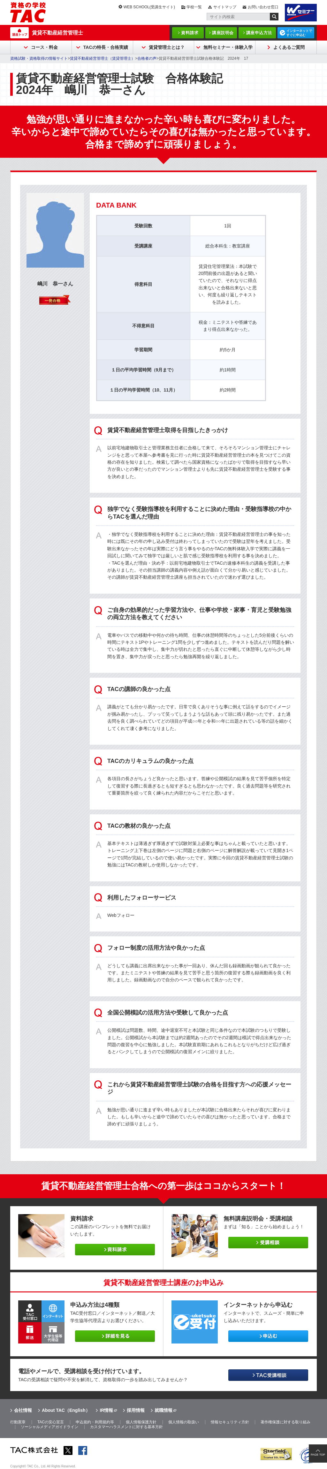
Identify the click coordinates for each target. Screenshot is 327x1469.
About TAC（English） (66, 1410)
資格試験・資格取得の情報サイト (39, 58)
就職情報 (163, 1410)
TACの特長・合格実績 (105, 47)
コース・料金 (44, 47)
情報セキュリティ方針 (230, 1422)
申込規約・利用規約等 (95, 1422)
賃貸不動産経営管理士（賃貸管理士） (102, 58)
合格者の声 (146, 58)
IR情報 (106, 1410)
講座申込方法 (259, 32)
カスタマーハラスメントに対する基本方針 (126, 1427)
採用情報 (136, 1410)
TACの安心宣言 (50, 1422)
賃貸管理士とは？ (167, 47)
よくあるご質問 (289, 47)
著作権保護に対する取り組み (285, 1422)
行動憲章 (18, 1422)
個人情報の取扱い (183, 1422)
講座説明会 (223, 32)
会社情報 (23, 1410)
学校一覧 (194, 7)
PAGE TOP (318, 1454)
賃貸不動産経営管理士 (57, 32)
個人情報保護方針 (141, 1422)
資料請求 (189, 32)
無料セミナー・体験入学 (228, 47)
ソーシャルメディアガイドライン (49, 1427)
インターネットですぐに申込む (299, 33)
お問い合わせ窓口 (263, 7)
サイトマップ (224, 7)
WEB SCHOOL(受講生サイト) (149, 7)
